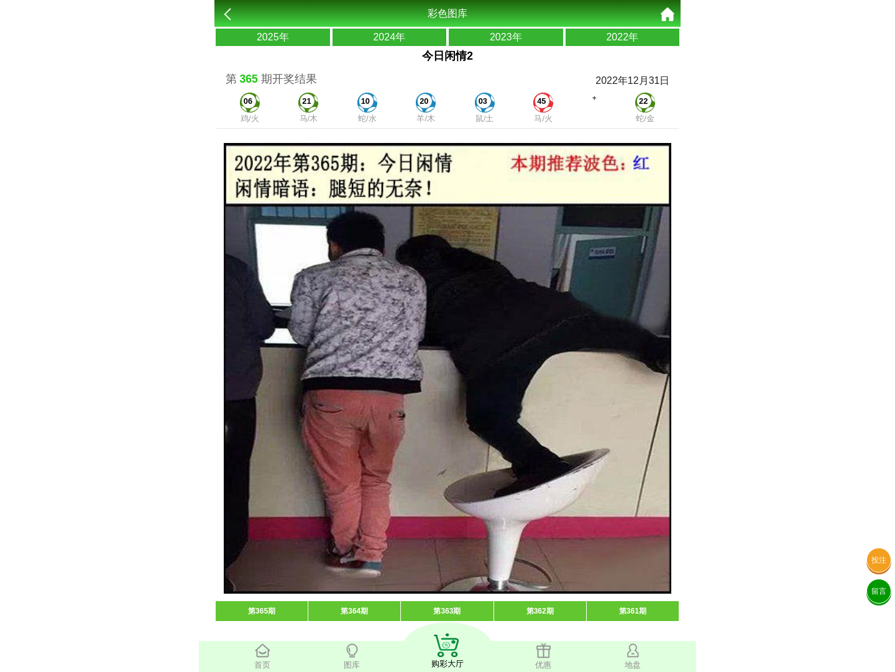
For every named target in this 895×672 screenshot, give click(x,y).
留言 (878, 591)
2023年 (506, 37)
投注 (878, 560)
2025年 (273, 37)
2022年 (622, 37)
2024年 (389, 37)
